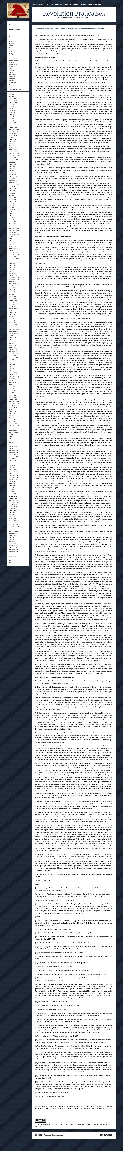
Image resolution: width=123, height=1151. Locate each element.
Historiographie (13, 64)
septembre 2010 (14, 432)
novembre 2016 (14, 279)
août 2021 (12, 162)
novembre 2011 (14, 403)
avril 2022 (12, 145)
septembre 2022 (14, 135)
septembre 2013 (14, 358)
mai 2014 (12, 341)
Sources (11, 80)
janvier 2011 (13, 424)
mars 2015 (12, 321)
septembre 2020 (14, 185)
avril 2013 (12, 368)
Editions (11, 52)
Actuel (11, 41)
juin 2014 (12, 339)
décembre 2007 (14, 500)
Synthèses (12, 82)
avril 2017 (12, 269)
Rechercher (13, 24)
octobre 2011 (13, 405)
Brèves (11, 45)
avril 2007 (12, 516)
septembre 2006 (14, 531)
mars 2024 (12, 98)
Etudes (11, 62)
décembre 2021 (14, 154)
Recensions (12, 74)
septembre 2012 (14, 382)
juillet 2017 (12, 263)
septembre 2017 (14, 259)
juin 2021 (12, 166)
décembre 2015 (14, 302)
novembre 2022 (14, 131)
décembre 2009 (14, 450)
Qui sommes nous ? (15, 29)
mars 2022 (12, 147)
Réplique (12, 76)
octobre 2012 (13, 380)
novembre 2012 (14, 378)
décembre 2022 (14, 129)
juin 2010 (12, 438)
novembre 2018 (14, 230)
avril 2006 (12, 541)
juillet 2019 (12, 213)
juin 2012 (12, 389)
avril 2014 (12, 343)
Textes (11, 85)
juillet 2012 (12, 387)
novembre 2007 (14, 502)
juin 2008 (12, 488)
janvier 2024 (13, 102)
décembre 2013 (14, 351)
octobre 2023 (13, 108)
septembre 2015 (14, 308)
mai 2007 (12, 514)
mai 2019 (12, 217)
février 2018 (13, 248)
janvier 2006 (13, 547)
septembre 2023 (14, 110)
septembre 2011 (14, 407)
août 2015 (12, 310)
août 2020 (12, 187)
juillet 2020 (12, 189)
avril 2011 (12, 417)
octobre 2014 (13, 331)
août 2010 (12, 434)
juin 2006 (12, 537)
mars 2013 (12, 370)
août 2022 (12, 137)
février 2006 (13, 545)
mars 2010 (12, 444)
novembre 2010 (14, 428)
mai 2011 (12, 415)
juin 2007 (12, 512)
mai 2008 (12, 490)
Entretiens (12, 58)
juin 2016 (12, 290)
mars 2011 (12, 419)
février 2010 (13, 446)
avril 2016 (12, 294)
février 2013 (13, 372)
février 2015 (13, 323)
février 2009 (13, 471)
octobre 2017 (13, 257)
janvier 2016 (13, 300)
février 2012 (13, 397)
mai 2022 (12, 143)
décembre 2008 (14, 475)
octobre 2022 (13, 133)
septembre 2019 (14, 209)
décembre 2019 (14, 203)
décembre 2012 (14, 376)
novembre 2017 (14, 255)
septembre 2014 (14, 333)
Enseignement (13, 56)
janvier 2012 (13, 399)
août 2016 (12, 286)
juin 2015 (12, 314)
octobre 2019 (13, 207)
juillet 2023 (12, 114)
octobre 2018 (13, 232)
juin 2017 (12, 265)
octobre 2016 (13, 281)
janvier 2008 (13, 498)
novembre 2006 (14, 527)
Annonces (12, 43)
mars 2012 (12, 395)
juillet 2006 (12, 535)
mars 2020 (12, 197)
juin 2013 (12, 364)
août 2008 (12, 483)
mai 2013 (12, 366)
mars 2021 (12, 172)
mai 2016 (12, 292)
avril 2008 (12, 492)
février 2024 (13, 100)
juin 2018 (12, 240)
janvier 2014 (13, 349)
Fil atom (11, 563)
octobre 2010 (13, 430)
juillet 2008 (12, 485)
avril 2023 (12, 121)
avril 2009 (12, 467)
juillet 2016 (12, 288)
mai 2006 (12, 539)
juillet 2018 (12, 238)
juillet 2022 (12, 139)
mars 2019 (12, 222)
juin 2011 (12, 413)
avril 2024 (12, 96)
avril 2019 (12, 220)
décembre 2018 (14, 228)
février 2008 (13, 496)
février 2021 (13, 174)
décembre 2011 (14, 401)
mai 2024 (12, 94)
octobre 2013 (13, 356)
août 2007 (12, 508)
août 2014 (12, 335)
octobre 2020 (13, 182)
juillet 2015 (12, 312)
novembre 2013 (14, 353)
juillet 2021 (12, 164)
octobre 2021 (13, 158)
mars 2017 (12, 271)
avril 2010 (12, 442)
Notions (11, 70)
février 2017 (13, 273)
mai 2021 (12, 168)
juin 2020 (12, 191)
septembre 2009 (14, 457)
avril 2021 (12, 170)
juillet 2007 (12, 510)
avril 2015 (12, 318)
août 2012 (12, 384)
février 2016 (13, 298)
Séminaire (12, 78)
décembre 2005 (14, 549)
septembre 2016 (14, 283)
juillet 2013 (12, 362)
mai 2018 (12, 242)
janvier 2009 (13, 473)
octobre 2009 (13, 454)
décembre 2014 (14, 327)
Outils (11, 72)
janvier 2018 (13, 250)
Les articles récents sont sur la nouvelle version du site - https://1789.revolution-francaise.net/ (66, 4)
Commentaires (13, 47)
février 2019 (13, 224)
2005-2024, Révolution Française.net (49, 1135)
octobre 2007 (13, 504)
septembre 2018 (14, 234)
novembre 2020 (14, 180)
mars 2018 (12, 246)
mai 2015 (12, 316)
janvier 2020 (13, 201)
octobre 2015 (13, 306)
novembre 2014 (14, 329)
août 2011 (12, 409)
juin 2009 (12, 463)
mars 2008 (12, 494)
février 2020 (13, 199)
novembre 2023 (14, 106)
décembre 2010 (14, 426)
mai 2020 (12, 193)
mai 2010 (12, 440)
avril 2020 (12, 195)
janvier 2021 (13, 176)
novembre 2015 (14, 304)
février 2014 (13, 347)
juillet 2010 (12, 436)
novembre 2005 (14, 551)
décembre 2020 (14, 178)
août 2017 (12, 261)
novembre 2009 (14, 452)
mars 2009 (12, 469)
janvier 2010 (13, 448)
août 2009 (12, 459)
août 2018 (12, 236)
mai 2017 (12, 267)
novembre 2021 (14, 156)
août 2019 (12, 211)
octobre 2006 (13, 529)
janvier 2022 (13, 151)
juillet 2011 (12, 411)
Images (11, 66)
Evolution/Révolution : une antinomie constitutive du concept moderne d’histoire (70, 29)
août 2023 (12, 112)
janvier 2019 (13, 226)
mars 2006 (12, 543)
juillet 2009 (12, 461)
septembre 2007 (14, 506)
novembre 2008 (14, 477)
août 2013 (12, 360)
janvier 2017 (13, 275)
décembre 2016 (14, 277)
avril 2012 (12, 393)
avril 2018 (12, 244)
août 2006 (12, 533)
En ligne (11, 54)
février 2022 (13, 149)
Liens (11, 32)
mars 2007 (12, 518)
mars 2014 (12, 345)
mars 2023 (12, 123)
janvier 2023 (13, 127)
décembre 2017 (14, 252)
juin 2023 (12, 116)
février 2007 (13, 520)
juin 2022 (12, 141)
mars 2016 (12, 296)
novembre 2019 (14, 205)
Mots (10, 68)
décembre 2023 (14, 104)
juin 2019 (12, 215)
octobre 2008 (13, 479)
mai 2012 (12, 391)
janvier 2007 (13, 523)
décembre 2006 (14, 525)
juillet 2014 (12, 337)
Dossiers (12, 50)
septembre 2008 (14, 481)
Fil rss (11, 561)
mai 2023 (12, 119)
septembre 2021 (14, 160)
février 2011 (13, 422)
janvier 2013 (13, 374)
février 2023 (13, 125)
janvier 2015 (13, 325)
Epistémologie (13, 60)
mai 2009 (12, 465)
